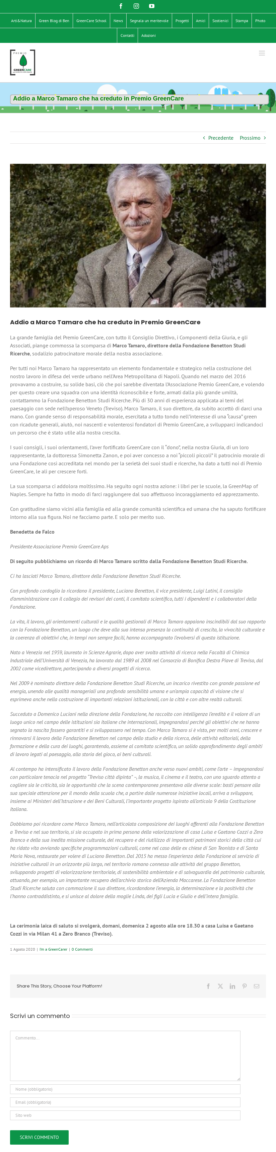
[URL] (125, 1115)
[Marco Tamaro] (138, 236)
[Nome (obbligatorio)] (125, 1089)
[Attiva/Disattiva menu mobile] (262, 53)
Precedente (220, 137)
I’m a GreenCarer (53, 949)
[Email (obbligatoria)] (125, 1102)
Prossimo (250, 137)
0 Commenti (82, 949)
